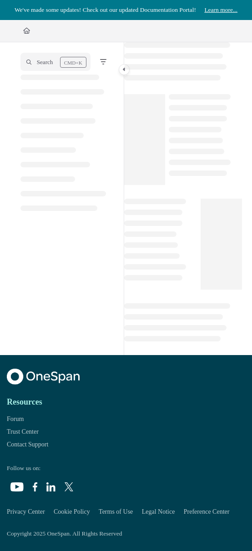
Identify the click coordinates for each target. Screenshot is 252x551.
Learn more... (220, 9)
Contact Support (27, 444)
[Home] (26, 30)
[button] (55, 62)
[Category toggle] (124, 69)
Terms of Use (116, 511)
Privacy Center (26, 511)
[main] (183, 198)
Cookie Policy (72, 511)
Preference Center (207, 511)
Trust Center (23, 431)
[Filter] (103, 61)
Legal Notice (158, 511)
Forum (15, 419)
